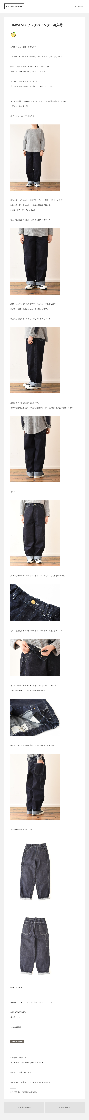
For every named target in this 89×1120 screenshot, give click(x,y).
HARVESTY (32, 1092)
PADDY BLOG (14, 6)
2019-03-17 (15, 1092)
